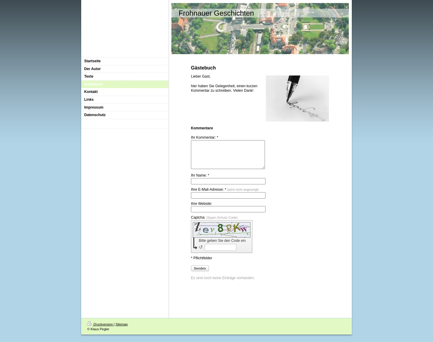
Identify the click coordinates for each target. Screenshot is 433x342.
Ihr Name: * (200, 181)
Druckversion (100, 329)
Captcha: (214, 223)
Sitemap (121, 329)
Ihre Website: (201, 209)
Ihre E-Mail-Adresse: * (225, 195)
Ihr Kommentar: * (204, 137)
